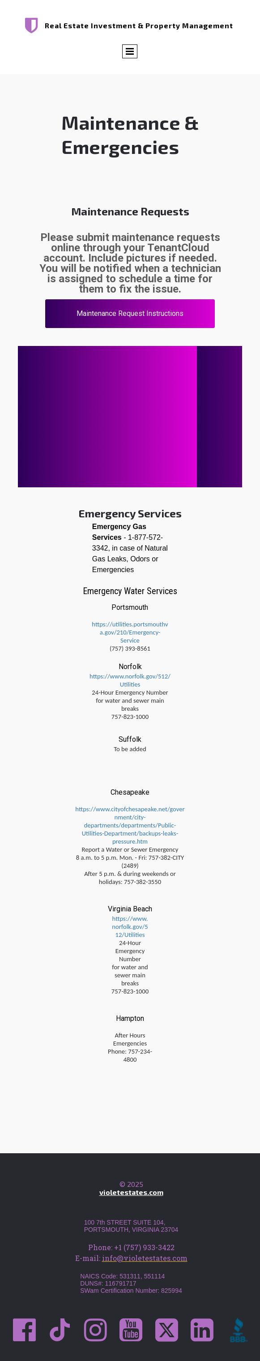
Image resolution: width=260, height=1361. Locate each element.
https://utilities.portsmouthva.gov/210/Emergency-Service (130, 632)
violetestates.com (131, 1192)
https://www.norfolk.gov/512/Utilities (130, 680)
